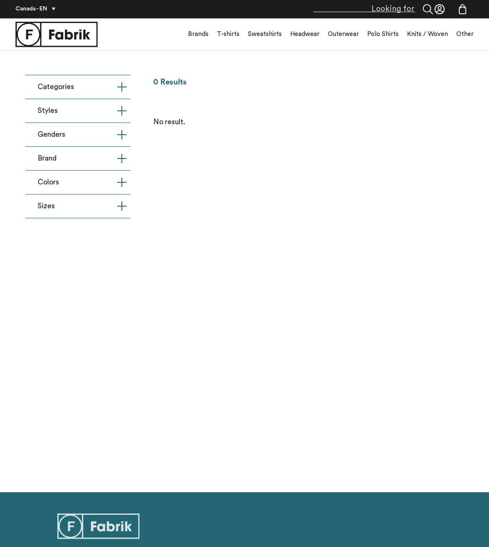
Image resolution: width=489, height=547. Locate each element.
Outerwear (343, 34)
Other (465, 34)
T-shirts (228, 34)
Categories (82, 87)
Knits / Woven (427, 34)
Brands (198, 34)
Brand (82, 158)
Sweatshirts (265, 34)
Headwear (304, 34)
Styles (82, 110)
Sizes (82, 206)
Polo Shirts (383, 34)
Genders (82, 134)
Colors (82, 182)
